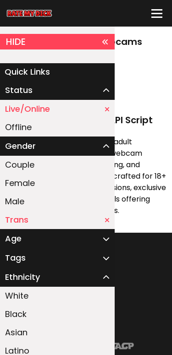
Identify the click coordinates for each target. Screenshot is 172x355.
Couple (19, 164)
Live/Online (57, 109)
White (16, 295)
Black (16, 314)
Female (20, 183)
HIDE (57, 41)
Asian (16, 332)
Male (14, 201)
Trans (57, 219)
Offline (18, 127)
